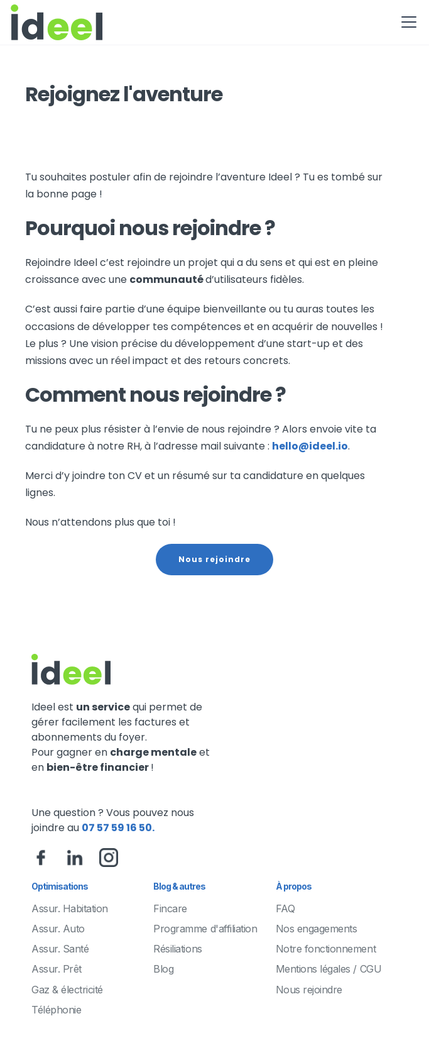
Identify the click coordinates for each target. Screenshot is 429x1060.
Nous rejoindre (214, 559)
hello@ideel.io (310, 446)
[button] (406, 22)
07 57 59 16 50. (118, 827)
